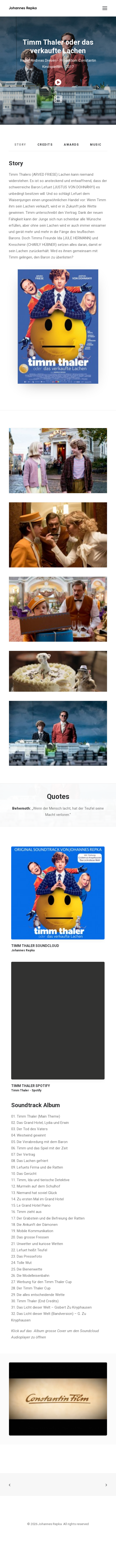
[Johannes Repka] (23, 8)
